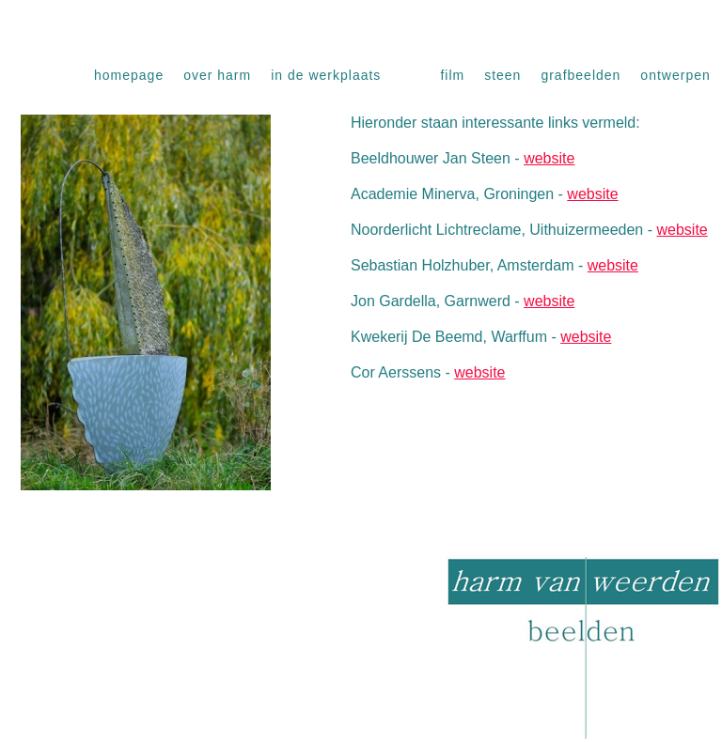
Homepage (129, 75)
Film (452, 75)
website (549, 158)
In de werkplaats (326, 75)
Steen (502, 75)
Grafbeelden (580, 75)
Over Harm (217, 75)
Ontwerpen (675, 75)
